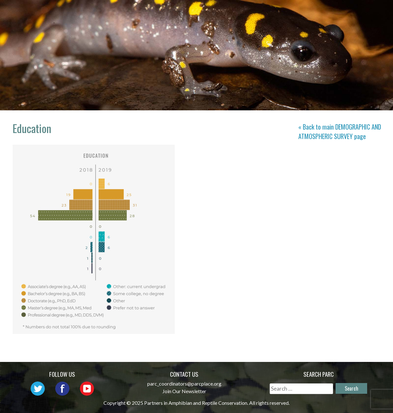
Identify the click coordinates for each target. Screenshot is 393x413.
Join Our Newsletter (184, 391)
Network (203, 11)
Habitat (326, 11)
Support (361, 20)
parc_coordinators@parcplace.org (184, 384)
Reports (362, 11)
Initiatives (286, 11)
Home (124, 11)
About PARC (160, 11)
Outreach (243, 11)
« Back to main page (339, 131)
